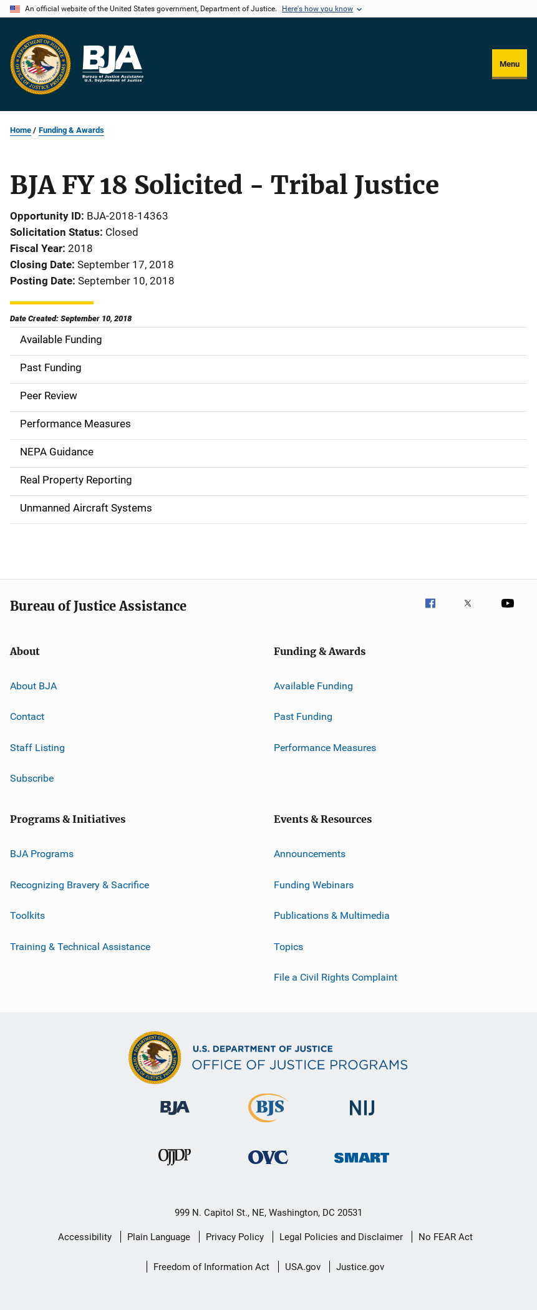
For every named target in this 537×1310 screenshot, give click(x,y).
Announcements (310, 854)
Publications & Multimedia (332, 915)
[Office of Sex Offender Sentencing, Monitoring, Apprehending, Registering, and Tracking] (361, 1165)
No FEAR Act (445, 1237)
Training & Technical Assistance (80, 946)
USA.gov (303, 1267)
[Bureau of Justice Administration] (175, 1117)
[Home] (112, 64)
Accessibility (85, 1237)
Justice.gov (360, 1267)
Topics (288, 946)
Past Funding (303, 716)
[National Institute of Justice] (362, 1117)
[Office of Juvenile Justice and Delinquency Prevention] (174, 1167)
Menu (510, 64)
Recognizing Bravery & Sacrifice (79, 885)
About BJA (33, 686)
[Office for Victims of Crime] (268, 1166)
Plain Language (158, 1237)
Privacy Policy (235, 1237)
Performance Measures (325, 748)
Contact (27, 716)
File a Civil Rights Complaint (335, 977)
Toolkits (27, 915)
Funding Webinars (314, 885)
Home (20, 130)
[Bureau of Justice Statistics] (268, 1125)
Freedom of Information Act (211, 1267)
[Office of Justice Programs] (40, 64)
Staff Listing (37, 748)
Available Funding (313, 686)
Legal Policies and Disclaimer (341, 1237)
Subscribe (32, 778)
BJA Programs (42, 854)
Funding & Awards (71, 130)
